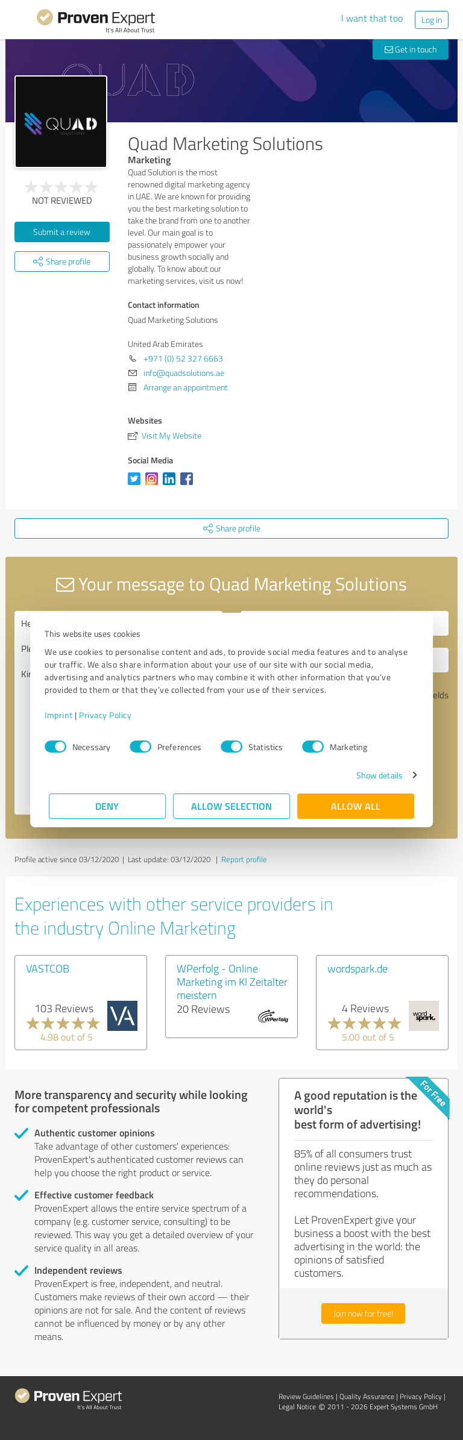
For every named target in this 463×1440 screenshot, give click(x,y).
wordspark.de (357, 968)
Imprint (63, 715)
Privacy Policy (109, 715)
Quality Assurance (366, 1396)
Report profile (244, 859)
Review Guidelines (306, 1396)
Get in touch (410, 49)
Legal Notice (297, 1406)
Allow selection (231, 806)
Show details (375, 775)
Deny (107, 806)
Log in (431, 19)
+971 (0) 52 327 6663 (183, 358)
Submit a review (61, 231)
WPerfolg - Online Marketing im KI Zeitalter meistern (232, 981)
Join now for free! (363, 1313)
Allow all (355, 806)
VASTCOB (47, 968)
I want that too (372, 18)
